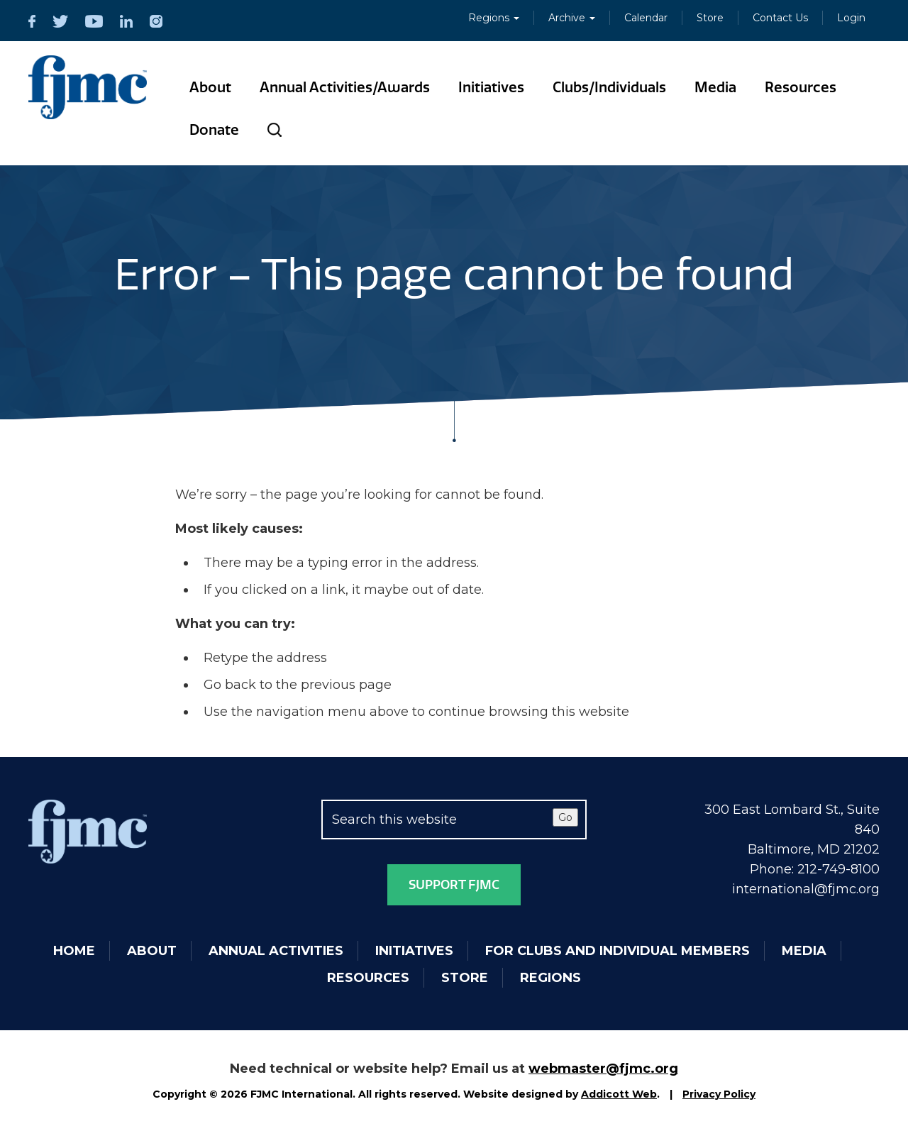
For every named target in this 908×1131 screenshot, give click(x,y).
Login (851, 17)
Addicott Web (619, 1094)
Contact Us (780, 17)
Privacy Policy (718, 1094)
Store (710, 17)
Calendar (646, 17)
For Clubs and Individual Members (617, 951)
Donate (214, 129)
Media (715, 87)
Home (74, 951)
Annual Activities (276, 951)
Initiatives (491, 87)
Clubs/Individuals (609, 87)
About (210, 87)
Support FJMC (454, 885)
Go (565, 817)
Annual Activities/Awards (345, 87)
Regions (493, 17)
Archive (571, 17)
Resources (800, 87)
